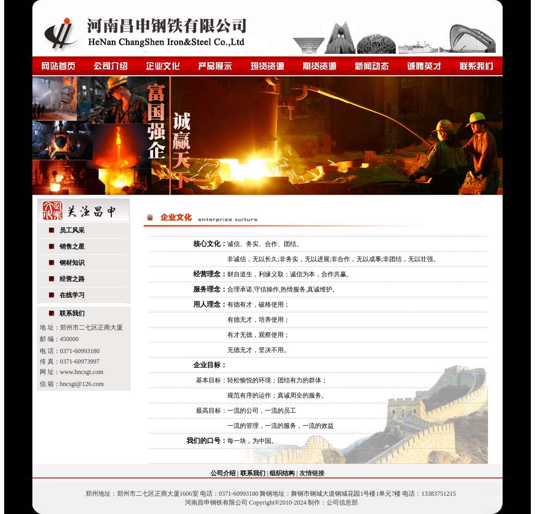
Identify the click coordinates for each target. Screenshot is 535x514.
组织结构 (282, 473)
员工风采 (72, 230)
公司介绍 (223, 473)
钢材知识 (72, 262)
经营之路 (72, 279)
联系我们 (252, 473)
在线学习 (72, 295)
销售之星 (72, 246)
